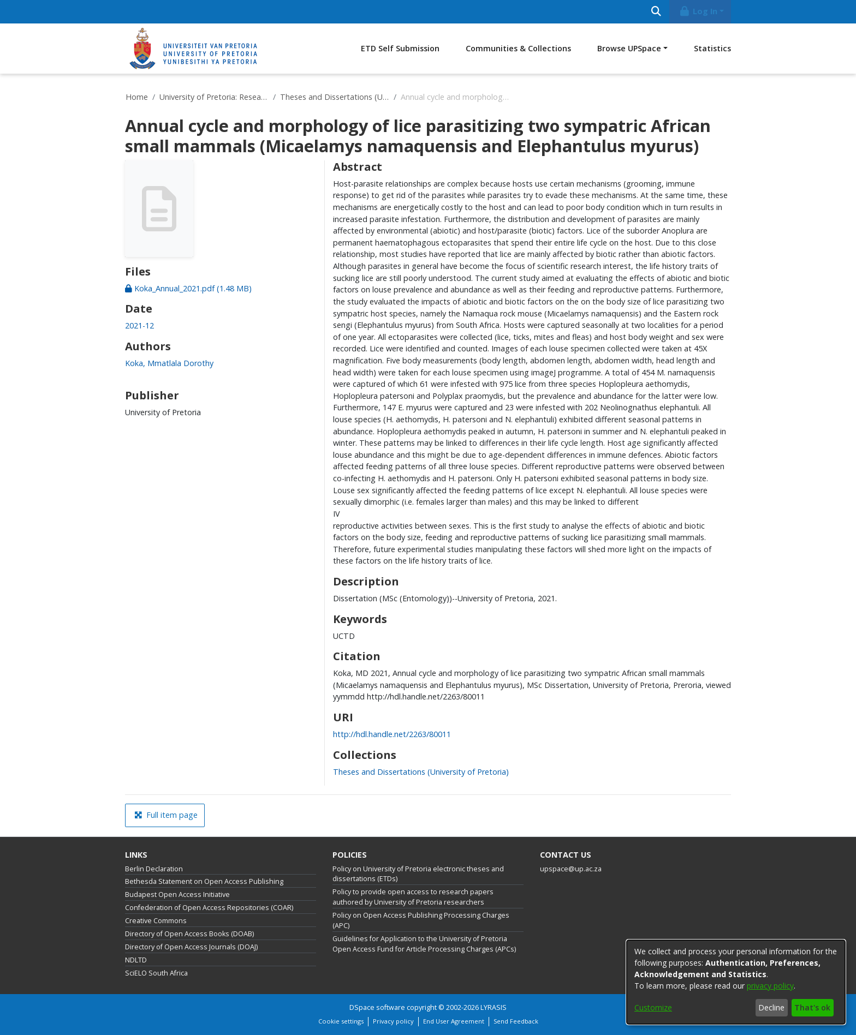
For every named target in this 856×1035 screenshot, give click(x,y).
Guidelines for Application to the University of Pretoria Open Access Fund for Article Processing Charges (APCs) (424, 944)
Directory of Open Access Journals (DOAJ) (191, 947)
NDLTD (136, 960)
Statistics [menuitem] (712, 48)
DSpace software (377, 1007)
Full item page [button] (166, 815)
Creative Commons (156, 920)
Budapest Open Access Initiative (177, 894)
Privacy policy (393, 1021)
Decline (771, 1007)
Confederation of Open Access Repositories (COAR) (209, 907)
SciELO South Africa (156, 973)
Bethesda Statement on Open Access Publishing (204, 881)
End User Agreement (453, 1021)
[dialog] (736, 982)
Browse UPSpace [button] (629, 48)
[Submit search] (656, 11)
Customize (653, 1007)
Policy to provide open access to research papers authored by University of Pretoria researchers (413, 897)
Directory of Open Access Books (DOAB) (189, 933)
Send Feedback (516, 1021)
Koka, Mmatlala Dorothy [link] (169, 363)
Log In (698, 11)
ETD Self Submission (400, 48)
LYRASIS (493, 1007)
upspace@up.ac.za (571, 869)
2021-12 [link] (139, 325)
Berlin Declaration (154, 869)
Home (137, 97)
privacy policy (770, 985)
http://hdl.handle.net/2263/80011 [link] (392, 734)
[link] (188, 288)
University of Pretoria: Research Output (214, 97)
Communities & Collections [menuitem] (518, 48)
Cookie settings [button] (341, 1021)
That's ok (812, 1007)
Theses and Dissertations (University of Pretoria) (334, 97)
